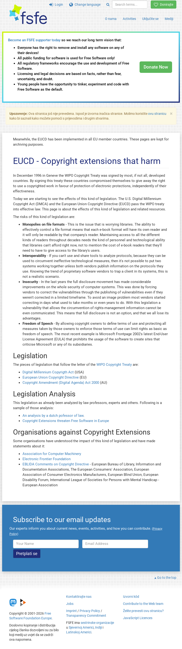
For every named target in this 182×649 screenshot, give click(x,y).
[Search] (108, 4)
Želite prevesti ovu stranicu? (143, 611)
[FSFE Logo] (28, 15)
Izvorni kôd (131, 596)
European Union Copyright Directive (51, 377)
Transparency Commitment (86, 615)
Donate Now (156, 67)
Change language (84, 4)
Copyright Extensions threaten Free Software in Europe (66, 421)
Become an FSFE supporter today (34, 40)
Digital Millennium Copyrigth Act (48, 372)
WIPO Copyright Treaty (114, 364)
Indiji (98, 627)
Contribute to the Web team (143, 604)
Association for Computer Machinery (52, 454)
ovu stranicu (157, 114)
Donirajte (163, 4)
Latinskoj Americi (78, 632)
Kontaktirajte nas (78, 596)
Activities (129, 19)
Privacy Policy (90, 611)
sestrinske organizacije (97, 623)
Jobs (69, 604)
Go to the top (166, 577)
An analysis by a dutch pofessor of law (53, 415)
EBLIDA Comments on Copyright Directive (56, 464)
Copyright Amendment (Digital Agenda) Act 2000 (61, 382)
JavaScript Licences (137, 618)
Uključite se (150, 19)
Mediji (169, 19)
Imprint (71, 611)
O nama (111, 19)
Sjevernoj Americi (81, 627)
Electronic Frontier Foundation (47, 459)
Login (56, 4)
